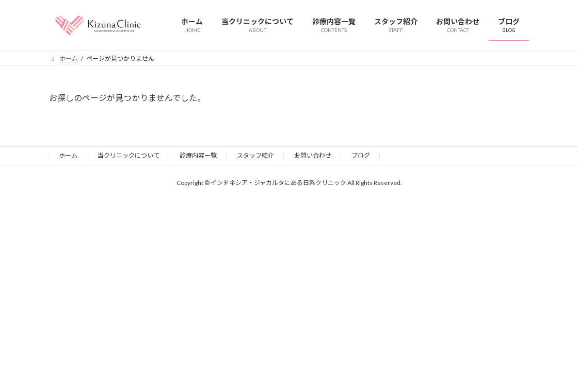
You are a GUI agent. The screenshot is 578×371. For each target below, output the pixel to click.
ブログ (360, 155)
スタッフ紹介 (255, 155)
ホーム (68, 155)
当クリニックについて (128, 155)
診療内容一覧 (198, 155)
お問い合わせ (312, 155)
